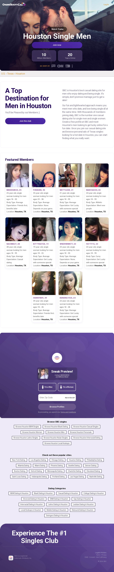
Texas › (11, 73)
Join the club (25, 121)
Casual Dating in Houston (68, 493)
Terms (98, 555)
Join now (57, 45)
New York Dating (18, 460)
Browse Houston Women (32, 432)
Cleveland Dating (93, 471)
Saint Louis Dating (19, 477)
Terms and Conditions (68, 412)
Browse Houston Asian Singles (56, 438)
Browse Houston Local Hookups (57, 443)
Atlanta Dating (23, 466)
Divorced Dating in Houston (33, 499)
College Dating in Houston (94, 493)
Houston (20, 73)
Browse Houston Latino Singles (26, 438)
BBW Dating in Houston (19, 493)
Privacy (104, 555)
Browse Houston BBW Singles (27, 427)
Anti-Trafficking (101, 557)
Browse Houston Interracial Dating (86, 438)
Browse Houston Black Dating (56, 427)
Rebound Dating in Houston (82, 510)
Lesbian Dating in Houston (83, 504)
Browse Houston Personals (81, 432)
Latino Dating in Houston (58, 504)
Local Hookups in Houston (31, 510)
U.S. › (4, 73)
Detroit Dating (36, 471)
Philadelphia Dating (94, 460)
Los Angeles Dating (38, 460)
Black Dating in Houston (43, 493)
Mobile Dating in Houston (56, 510)
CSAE (86, 557)
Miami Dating (40, 466)
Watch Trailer (57, 29)
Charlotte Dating (74, 471)
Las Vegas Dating (77, 477)
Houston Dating (75, 460)
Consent (92, 557)
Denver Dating (90, 466)
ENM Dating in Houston (59, 499)
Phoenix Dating (57, 466)
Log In (106, 5)
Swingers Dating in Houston (57, 516)
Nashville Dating (95, 477)
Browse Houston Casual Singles (86, 427)
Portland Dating (58, 477)
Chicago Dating (57, 460)
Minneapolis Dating (54, 471)
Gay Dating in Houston (82, 499)
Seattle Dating (74, 466)
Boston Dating (19, 471)
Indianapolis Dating (39, 477)
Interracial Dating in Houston (31, 504)
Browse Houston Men (56, 432)
